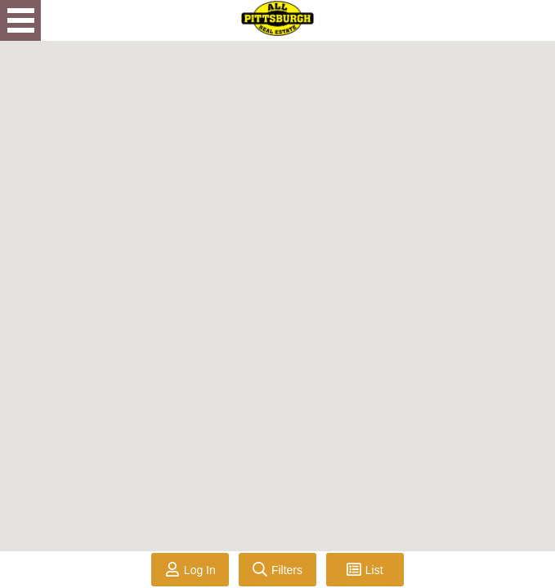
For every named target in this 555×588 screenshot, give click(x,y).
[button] (454, 467)
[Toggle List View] (365, 569)
